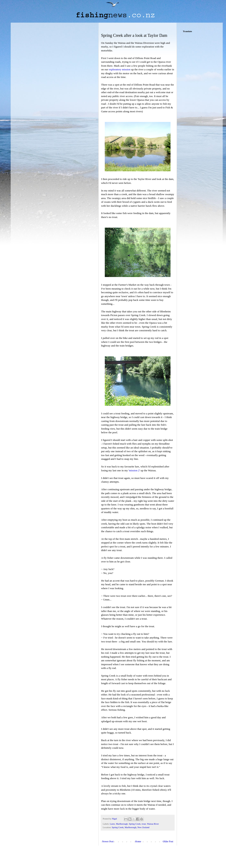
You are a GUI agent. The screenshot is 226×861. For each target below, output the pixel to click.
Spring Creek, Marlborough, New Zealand (130, 827)
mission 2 (134, 470)
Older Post (168, 841)
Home (138, 841)
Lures (112, 824)
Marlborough (122, 824)
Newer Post (108, 841)
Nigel (115, 818)
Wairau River (153, 824)
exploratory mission (119, 69)
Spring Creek (135, 824)
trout (144, 824)
